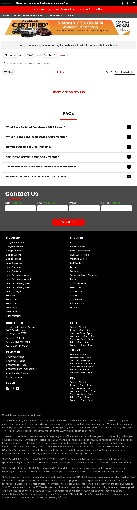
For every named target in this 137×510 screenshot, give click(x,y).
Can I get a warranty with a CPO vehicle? (68, 157)
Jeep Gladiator (14, 271)
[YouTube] (17, 388)
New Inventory (77, 246)
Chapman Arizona (15, 360)
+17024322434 (22, 342)
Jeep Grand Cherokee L (18, 279)
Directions (75, 287)
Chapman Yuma (14, 377)
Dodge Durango (14, 254)
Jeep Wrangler (14, 291)
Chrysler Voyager (15, 246)
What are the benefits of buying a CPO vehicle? (68, 137)
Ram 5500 (11, 311)
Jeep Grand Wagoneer (18, 283)
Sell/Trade (75, 263)
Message (112, 202)
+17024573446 (20, 346)
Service (74, 271)
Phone (72, 202)
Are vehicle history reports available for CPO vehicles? (68, 167)
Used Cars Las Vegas (17, 373)
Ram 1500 (11, 295)
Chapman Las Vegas (17, 364)
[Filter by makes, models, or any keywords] (68, 63)
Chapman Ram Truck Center (21, 368)
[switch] (134, 3)
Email (46, 202)
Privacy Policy (77, 303)
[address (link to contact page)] (122, 3)
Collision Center (78, 283)
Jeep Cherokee (14, 263)
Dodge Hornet (13, 258)
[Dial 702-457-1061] (128, 3)
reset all (64, 55)
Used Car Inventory (80, 250)
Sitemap (74, 307)
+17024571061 (20, 338)
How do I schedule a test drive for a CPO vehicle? (68, 176)
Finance (74, 267)
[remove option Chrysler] (10, 55)
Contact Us (76, 291)
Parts (73, 279)
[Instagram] (12, 388)
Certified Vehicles (79, 258)
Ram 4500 (11, 307)
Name (14, 202)
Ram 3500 (11, 303)
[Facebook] (7, 388)
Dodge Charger (14, 250)
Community (76, 299)
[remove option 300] (30, 55)
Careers (74, 295)
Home (6, 15)
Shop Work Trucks (79, 254)
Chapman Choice (15, 356)
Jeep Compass (14, 267)
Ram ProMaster (14, 315)
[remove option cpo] (50, 55)
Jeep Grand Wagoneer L (19, 287)
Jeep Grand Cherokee (18, 275)
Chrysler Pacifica (15, 242)
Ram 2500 (11, 299)
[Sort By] (124, 72)
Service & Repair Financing (84, 275)
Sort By (109, 72)
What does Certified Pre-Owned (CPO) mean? (68, 127)
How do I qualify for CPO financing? (68, 147)
